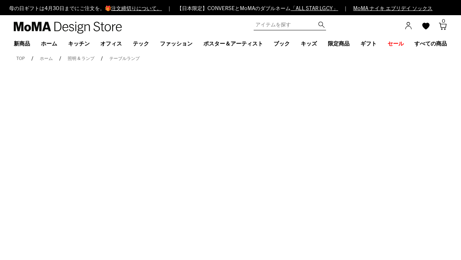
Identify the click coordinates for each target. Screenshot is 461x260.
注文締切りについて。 (136, 8)
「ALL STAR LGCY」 (314, 8)
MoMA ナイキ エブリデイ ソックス (392, 8)
